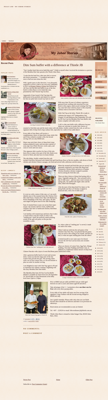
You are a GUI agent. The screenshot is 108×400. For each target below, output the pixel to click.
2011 (98, 269)
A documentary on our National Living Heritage (102, 202)
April (100, 237)
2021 (98, 148)
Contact (4, 40)
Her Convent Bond (11, 122)
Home (58, 380)
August (101, 164)
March (100, 239)
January (101, 245)
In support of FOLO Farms (13, 107)
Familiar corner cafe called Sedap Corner (102, 211)
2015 (98, 258)
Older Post (89, 380)
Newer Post (27, 380)
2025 (98, 137)
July (100, 229)
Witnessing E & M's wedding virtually (102, 224)
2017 (98, 253)
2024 (98, 140)
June (100, 231)
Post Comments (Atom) (39, 384)
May (100, 234)
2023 (98, 143)
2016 (98, 256)
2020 (98, 151)
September (101, 161)
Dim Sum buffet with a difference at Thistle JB (53, 65)
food (37, 321)
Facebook (11, 40)
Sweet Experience (10, 76)
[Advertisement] (54, 24)
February (101, 242)
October (101, 158)
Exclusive (31, 321)
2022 (98, 145)
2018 (98, 251)
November (101, 156)
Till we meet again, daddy (12, 153)
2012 (98, 266)
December (101, 153)
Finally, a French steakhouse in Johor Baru (102, 217)
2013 (98, 264)
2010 (98, 272)
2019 (98, 248)
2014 (98, 261)
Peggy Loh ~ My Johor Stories (17, 6)
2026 (98, 135)
